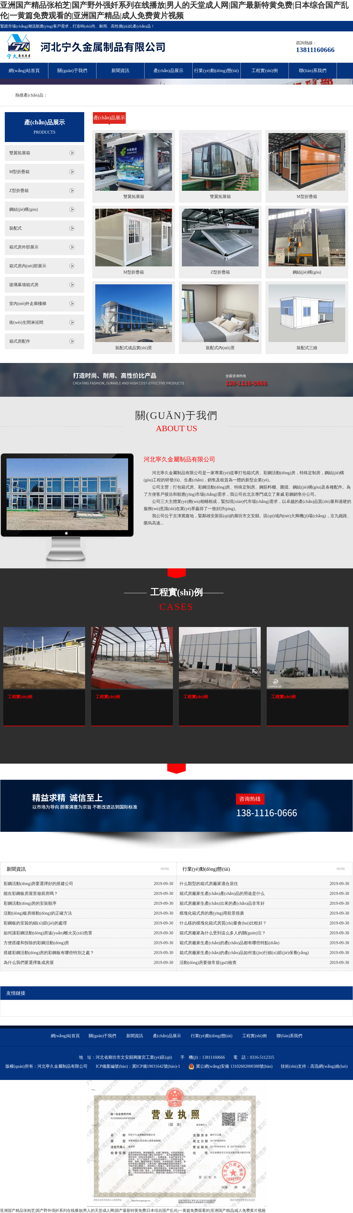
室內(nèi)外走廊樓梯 (27, 303)
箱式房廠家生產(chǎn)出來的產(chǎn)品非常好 (222, 903)
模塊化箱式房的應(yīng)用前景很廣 (211, 913)
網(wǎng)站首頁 (24, 70)
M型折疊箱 (19, 172)
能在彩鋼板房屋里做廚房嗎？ (31, 893)
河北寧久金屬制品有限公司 (179, 459)
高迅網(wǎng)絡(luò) (329, 1066)
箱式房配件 (19, 341)
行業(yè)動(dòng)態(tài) (216, 70)
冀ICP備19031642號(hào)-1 (156, 1066)
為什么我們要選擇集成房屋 (29, 962)
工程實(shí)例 (264, 70)
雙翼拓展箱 (19, 153)
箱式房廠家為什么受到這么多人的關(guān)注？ (222, 933)
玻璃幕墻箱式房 (24, 285)
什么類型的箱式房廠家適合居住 (208, 883)
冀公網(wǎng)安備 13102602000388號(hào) (230, 1066)
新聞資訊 (120, 70)
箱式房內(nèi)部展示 (27, 266)
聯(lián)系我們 (312, 70)
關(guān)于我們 (72, 70)
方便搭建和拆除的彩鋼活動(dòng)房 (36, 943)
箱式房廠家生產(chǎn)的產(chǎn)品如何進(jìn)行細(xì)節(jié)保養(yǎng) (244, 952)
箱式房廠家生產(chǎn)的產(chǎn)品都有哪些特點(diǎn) (229, 943)
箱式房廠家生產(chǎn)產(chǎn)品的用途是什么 (222, 893)
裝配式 (15, 228)
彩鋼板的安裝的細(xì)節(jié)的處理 (35, 923)
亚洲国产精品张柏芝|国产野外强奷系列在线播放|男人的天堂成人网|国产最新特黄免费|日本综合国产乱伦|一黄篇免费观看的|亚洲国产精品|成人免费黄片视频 (132, 1210)
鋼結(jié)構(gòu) (23, 209)
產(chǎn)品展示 (168, 70)
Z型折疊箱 (19, 190)
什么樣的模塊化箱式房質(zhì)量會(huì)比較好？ (223, 923)
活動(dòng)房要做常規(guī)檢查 (208, 962)
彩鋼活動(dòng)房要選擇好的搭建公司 (38, 883)
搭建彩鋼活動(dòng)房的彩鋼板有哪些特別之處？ (49, 952)
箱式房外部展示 (24, 247)
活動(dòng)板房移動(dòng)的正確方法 (38, 913)
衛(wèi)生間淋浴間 (26, 322)
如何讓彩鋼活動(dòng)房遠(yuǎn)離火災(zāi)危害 (48, 933)
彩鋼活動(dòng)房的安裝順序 (30, 903)
